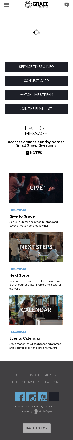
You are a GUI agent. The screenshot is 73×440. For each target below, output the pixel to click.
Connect (31, 375)
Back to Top (36, 428)
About (13, 375)
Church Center (35, 382)
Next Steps (19, 275)
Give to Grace (22, 216)
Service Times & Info (36, 67)
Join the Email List (36, 109)
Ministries (52, 375)
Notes (34, 153)
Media (12, 382)
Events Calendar (24, 338)
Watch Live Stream (36, 95)
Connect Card (36, 81)
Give (57, 382)
